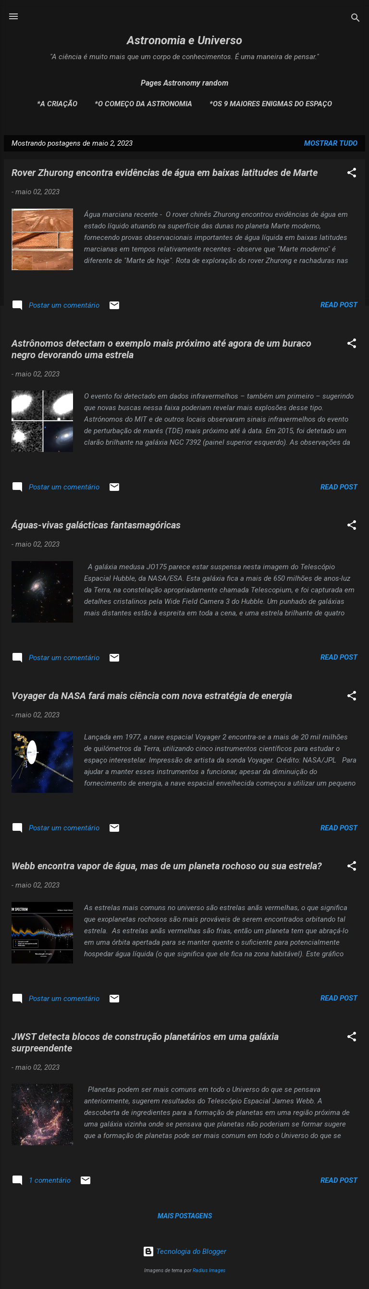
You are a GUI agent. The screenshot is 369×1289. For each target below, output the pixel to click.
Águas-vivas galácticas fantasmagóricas (96, 525)
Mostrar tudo (330, 143)
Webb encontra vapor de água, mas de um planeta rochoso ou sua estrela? (167, 866)
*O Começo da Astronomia (143, 104)
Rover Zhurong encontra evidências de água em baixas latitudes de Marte (165, 172)
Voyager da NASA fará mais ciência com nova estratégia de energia (152, 695)
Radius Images (209, 1270)
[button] (351, 174)
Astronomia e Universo (184, 40)
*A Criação (57, 104)
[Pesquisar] (355, 19)
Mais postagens (185, 1216)
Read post (338, 304)
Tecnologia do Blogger (184, 1251)
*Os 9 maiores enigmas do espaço (270, 104)
